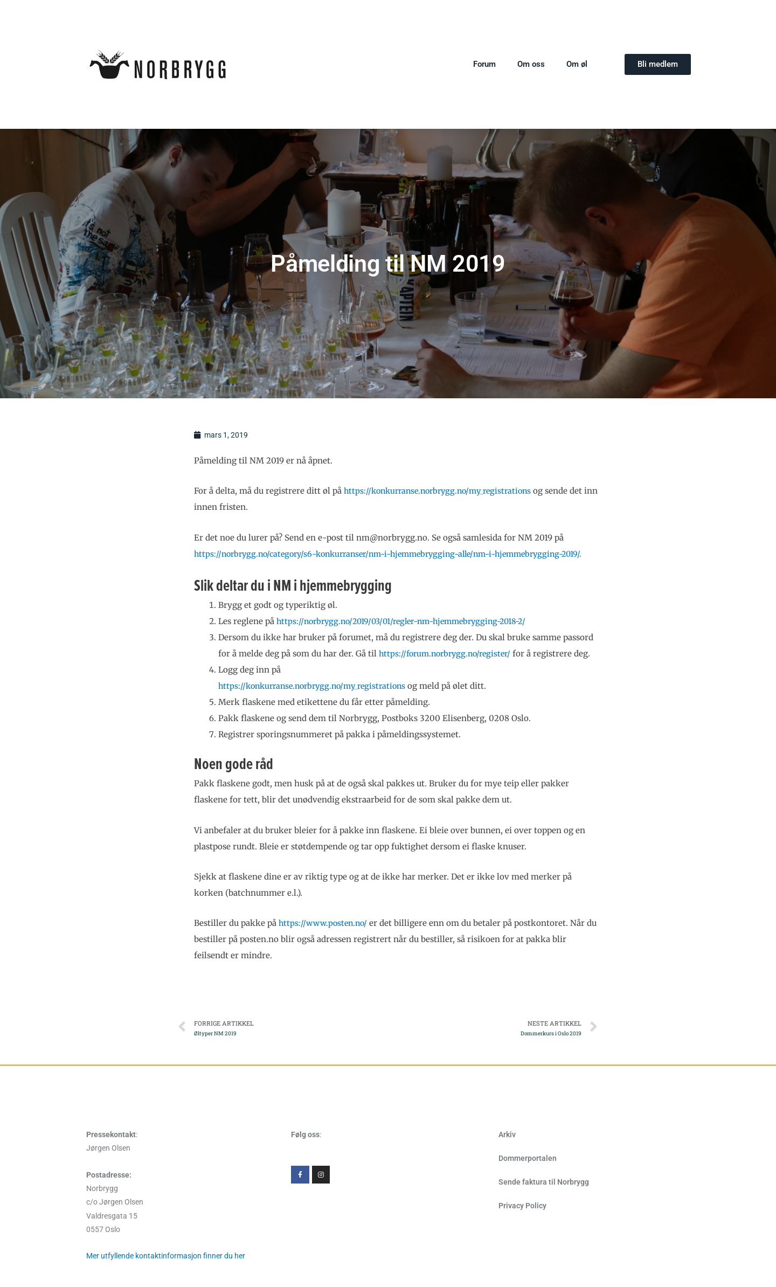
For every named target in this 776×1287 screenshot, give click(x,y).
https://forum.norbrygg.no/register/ (449, 670)
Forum (484, 64)
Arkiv (507, 1168)
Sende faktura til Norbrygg (543, 1215)
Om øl (576, 64)
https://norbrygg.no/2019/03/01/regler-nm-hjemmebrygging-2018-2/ (411, 638)
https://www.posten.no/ (325, 956)
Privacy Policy (522, 1239)
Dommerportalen (527, 1191)
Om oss (531, 64)
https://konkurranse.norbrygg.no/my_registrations (444, 492)
